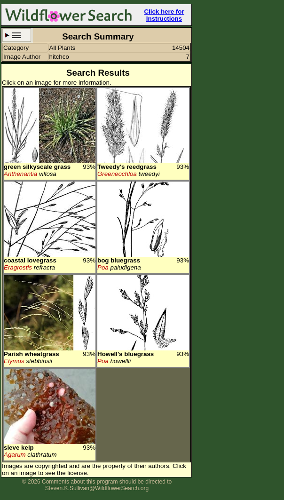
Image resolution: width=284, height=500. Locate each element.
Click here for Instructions (164, 15)
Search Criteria (16, 35)
